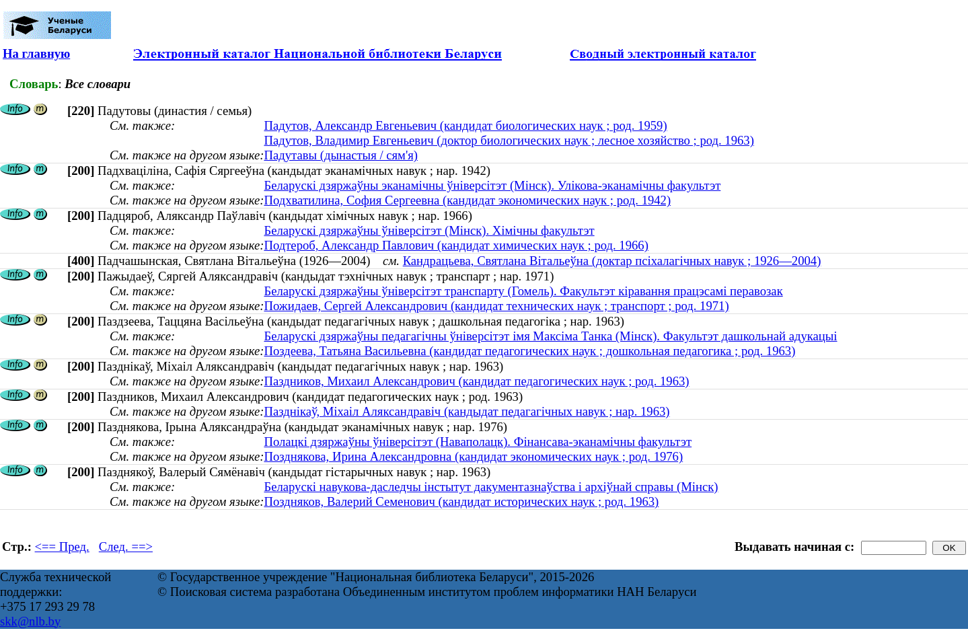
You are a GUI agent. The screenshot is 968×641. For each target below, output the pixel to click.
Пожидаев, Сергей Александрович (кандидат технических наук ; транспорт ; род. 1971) (496, 306)
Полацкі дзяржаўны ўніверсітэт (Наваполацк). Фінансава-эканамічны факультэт (478, 442)
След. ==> (126, 546)
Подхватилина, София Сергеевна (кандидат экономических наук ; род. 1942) (467, 200)
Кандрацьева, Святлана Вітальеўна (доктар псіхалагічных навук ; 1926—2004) (612, 261)
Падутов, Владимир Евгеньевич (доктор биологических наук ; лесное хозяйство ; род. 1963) (508, 140)
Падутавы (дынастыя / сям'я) (341, 155)
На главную (36, 53)
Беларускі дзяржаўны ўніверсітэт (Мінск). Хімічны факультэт (429, 230)
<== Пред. (62, 546)
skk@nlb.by (30, 621)
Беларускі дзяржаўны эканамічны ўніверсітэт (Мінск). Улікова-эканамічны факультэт (492, 185)
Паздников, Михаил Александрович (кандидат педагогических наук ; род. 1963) (476, 381)
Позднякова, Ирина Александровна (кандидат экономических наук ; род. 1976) (473, 456)
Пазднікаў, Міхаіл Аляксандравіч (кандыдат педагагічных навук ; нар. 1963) (466, 411)
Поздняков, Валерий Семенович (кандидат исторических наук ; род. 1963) (461, 501)
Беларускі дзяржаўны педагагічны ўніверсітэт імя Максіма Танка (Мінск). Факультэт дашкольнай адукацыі (550, 336)
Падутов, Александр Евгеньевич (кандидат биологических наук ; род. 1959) (465, 125)
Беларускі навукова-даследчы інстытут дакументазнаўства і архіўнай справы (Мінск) (491, 487)
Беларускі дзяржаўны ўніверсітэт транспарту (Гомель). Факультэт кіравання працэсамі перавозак (523, 291)
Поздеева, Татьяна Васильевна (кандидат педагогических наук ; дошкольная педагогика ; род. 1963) (529, 351)
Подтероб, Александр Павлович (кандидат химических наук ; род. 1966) (456, 245)
